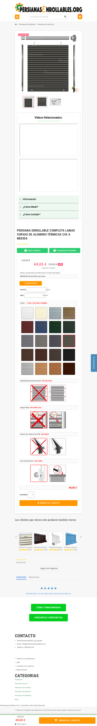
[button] (16, 537)
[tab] (49, 568)
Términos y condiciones (25, 659)
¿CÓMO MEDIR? (30, 283)
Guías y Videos (32, 250)
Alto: (22, 295)
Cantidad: (24, 495)
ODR (18, 662)
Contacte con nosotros (25, 666)
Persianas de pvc (21, 684)
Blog (16, 699)
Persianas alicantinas (23, 691)
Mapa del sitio (21, 670)
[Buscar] (48, 17)
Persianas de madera (23, 688)
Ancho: (23, 290)
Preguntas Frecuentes (64, 250)
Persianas (18, 680)
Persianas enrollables (23, 695)
